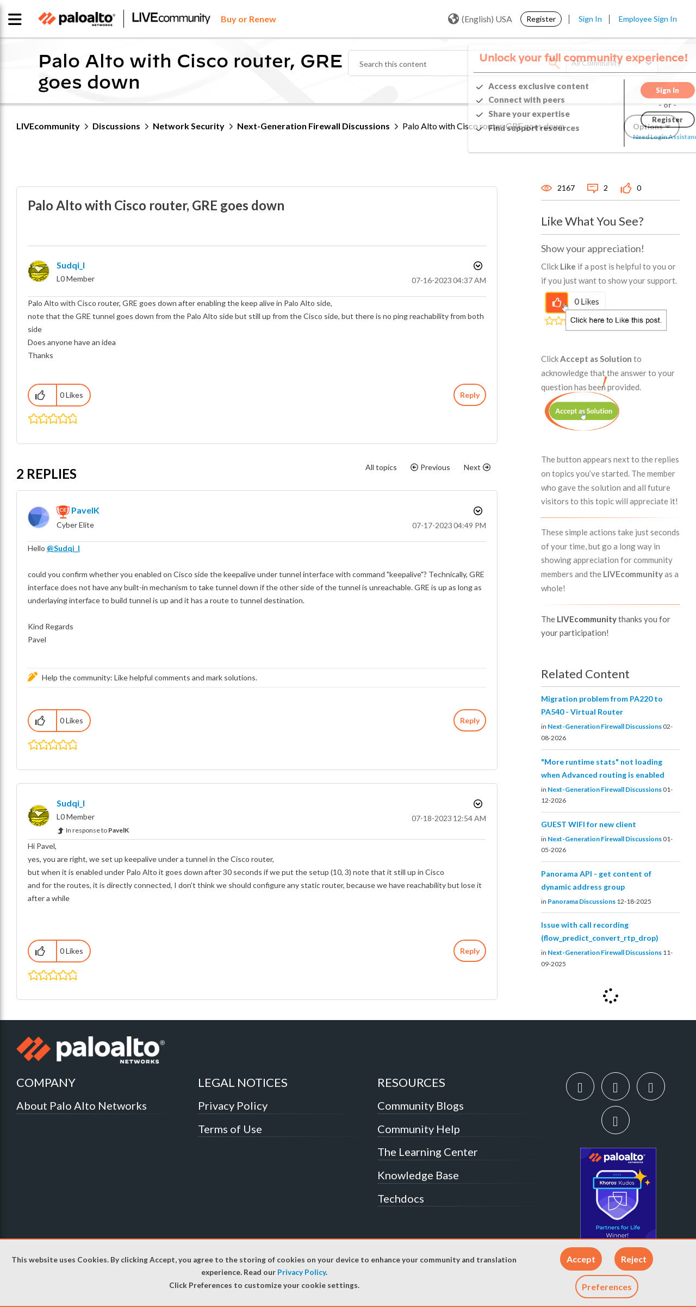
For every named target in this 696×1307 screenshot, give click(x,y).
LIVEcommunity (48, 126)
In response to (97, 830)
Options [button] (477, 266)
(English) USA (480, 19)
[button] (581, 1259)
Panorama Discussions (582, 901)
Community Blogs (420, 1105)
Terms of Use (230, 1128)
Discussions (116, 126)
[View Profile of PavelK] (85, 510)
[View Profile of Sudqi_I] (71, 265)
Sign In (590, 18)
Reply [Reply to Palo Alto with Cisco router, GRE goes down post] (470, 394)
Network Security (189, 126)
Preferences (607, 1286)
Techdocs (400, 1198)
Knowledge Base (418, 1174)
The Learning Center (427, 1151)
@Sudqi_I (63, 548)
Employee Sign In (648, 18)
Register (541, 18)
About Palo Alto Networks (81, 1105)
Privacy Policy (301, 1272)
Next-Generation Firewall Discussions (313, 126)
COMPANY (46, 1082)
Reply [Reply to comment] (470, 720)
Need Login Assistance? (631, 137)
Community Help (418, 1128)
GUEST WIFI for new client (588, 824)
